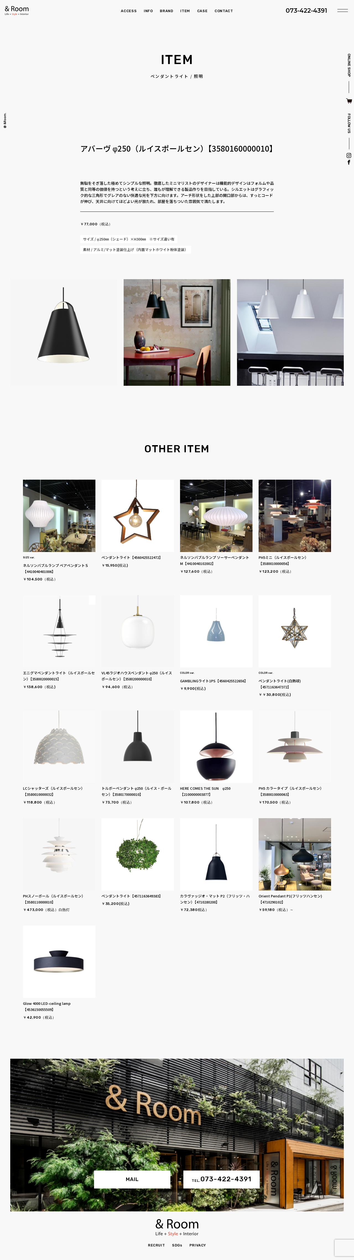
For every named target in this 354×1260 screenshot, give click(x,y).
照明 (199, 76)
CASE (202, 11)
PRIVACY (197, 1245)
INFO (148, 11)
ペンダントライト (169, 76)
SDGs (177, 1245)
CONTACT (224, 11)
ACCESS (129, 11)
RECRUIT (156, 1245)
